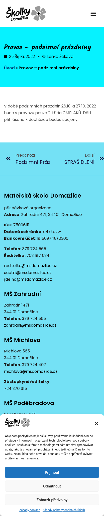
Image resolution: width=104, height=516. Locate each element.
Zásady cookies (29, 510)
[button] (96, 423)
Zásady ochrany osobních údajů (64, 510)
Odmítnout (52, 486)
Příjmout (52, 472)
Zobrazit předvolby (52, 500)
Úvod (9, 68)
